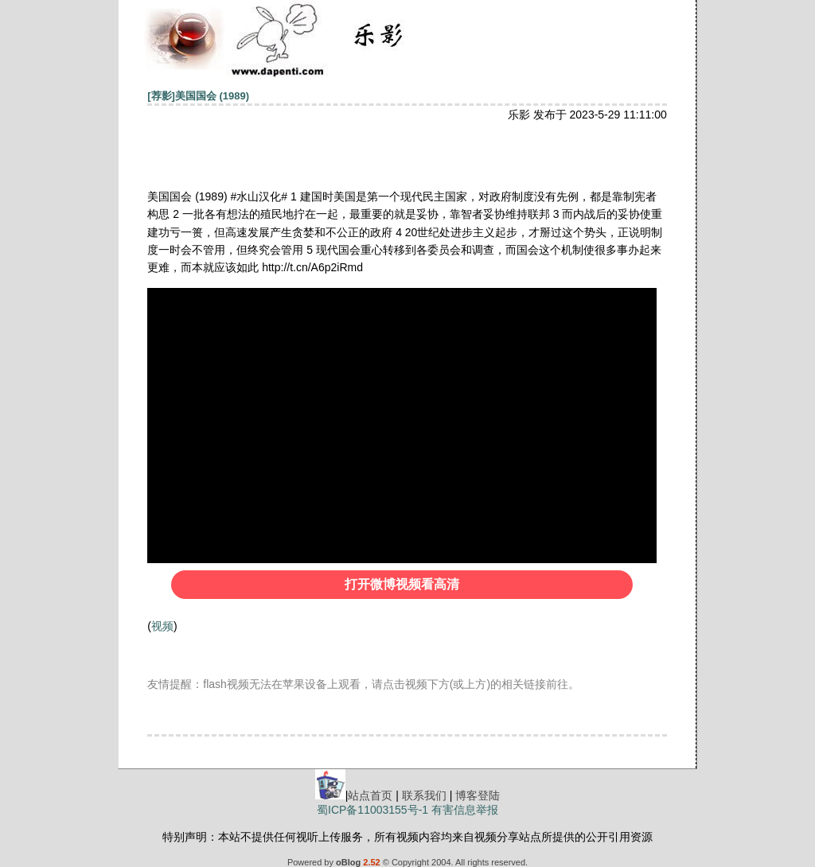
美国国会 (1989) (212, 96)
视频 (162, 626)
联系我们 (424, 795)
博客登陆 (477, 795)
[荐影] (161, 96)
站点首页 (370, 795)
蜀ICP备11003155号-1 (372, 809)
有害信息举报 (464, 809)
